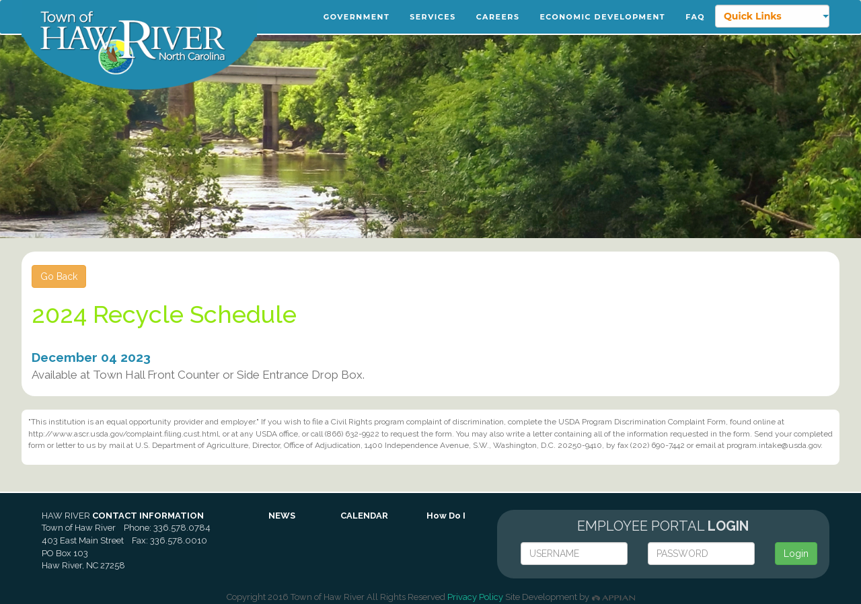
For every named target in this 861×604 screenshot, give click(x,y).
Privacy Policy (475, 597)
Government (356, 17)
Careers (498, 17)
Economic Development (602, 17)
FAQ (695, 17)
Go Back (58, 276)
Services (433, 17)
